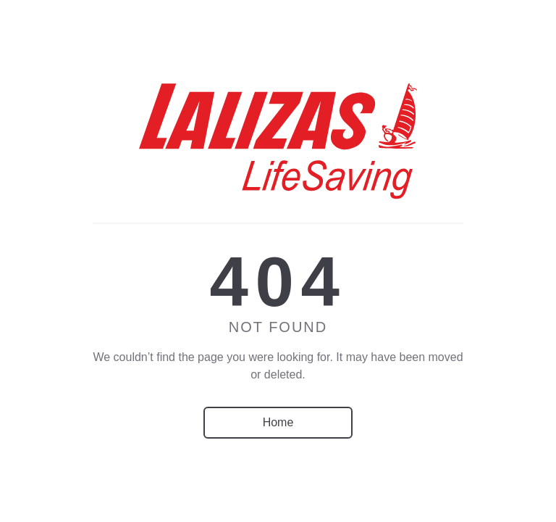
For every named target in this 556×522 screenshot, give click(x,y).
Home (278, 422)
